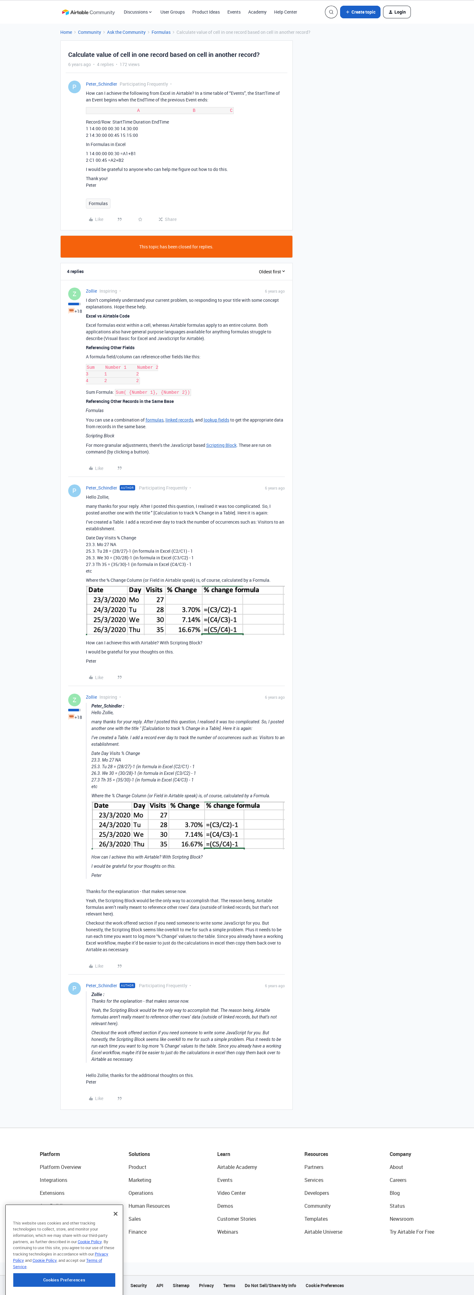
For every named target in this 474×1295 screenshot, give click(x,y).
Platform (50, 1154)
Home (66, 32)
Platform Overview (60, 1167)
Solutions (139, 1154)
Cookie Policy (90, 1273)
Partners (313, 1167)
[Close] (116, 1245)
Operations (141, 1192)
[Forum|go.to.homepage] (88, 12)
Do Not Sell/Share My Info (270, 1285)
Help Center (285, 12)
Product (138, 1167)
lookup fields (216, 420)
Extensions (52, 1192)
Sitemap (181, 1285)
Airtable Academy (237, 1167)
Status (397, 1205)
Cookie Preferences (325, 1285)
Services (313, 1179)
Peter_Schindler (101, 84)
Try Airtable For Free (412, 1231)
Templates (316, 1218)
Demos (225, 1205)
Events (234, 12)
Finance (138, 1231)
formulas (155, 420)
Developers (316, 1192)
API (159, 1285)
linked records (179, 420)
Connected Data (58, 1231)
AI (42, 1218)
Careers (398, 1179)
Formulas (161, 32)
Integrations (53, 1179)
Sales (135, 1218)
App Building (54, 1205)
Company (400, 1154)
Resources (316, 1154)
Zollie (91, 291)
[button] (360, 12)
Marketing (140, 1179)
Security (138, 1285)
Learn (223, 1154)
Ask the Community (126, 32)
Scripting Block (221, 445)
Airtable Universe (323, 1231)
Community (89, 32)
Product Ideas (206, 12)
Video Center (231, 1192)
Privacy (206, 1285)
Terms (229, 1285)
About (396, 1167)
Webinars (227, 1231)
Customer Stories (236, 1218)
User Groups (172, 12)
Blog (395, 1192)
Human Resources (149, 1205)
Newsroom (402, 1218)
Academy (257, 12)
